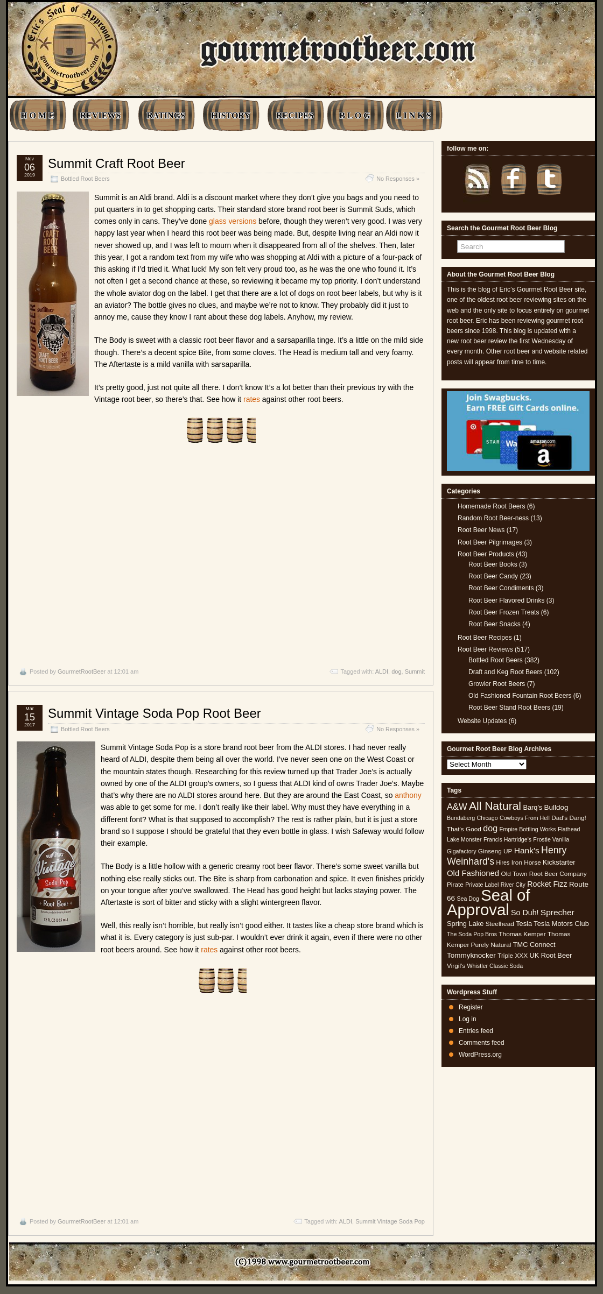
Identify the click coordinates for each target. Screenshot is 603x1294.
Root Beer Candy (493, 576)
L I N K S (413, 115)
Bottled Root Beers (85, 178)
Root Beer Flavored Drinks (506, 600)
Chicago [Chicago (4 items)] (487, 818)
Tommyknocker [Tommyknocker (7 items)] (471, 955)
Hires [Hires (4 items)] (502, 862)
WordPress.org (480, 1054)
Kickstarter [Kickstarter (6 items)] (559, 862)
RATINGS (165, 115)
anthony (408, 795)
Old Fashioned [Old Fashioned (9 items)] (473, 873)
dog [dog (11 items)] (490, 828)
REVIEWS (100, 115)
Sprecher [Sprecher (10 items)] (557, 912)
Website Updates (482, 721)
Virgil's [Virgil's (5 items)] (456, 966)
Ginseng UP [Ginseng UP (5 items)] (495, 851)
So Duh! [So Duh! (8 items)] (524, 912)
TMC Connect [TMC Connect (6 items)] (534, 945)
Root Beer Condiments (501, 588)
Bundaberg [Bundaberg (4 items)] (461, 818)
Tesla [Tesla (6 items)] (524, 924)
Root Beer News (481, 530)
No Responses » (397, 178)
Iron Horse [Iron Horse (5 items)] (526, 862)
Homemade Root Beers (491, 506)
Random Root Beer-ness (493, 518)
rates (251, 399)
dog (396, 671)
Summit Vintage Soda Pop (390, 1221)
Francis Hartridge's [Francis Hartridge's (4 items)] (507, 839)
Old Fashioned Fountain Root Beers (519, 695)
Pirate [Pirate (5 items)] (455, 884)
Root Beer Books (492, 564)
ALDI (381, 671)
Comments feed (481, 1042)
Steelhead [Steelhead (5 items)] (500, 924)
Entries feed (476, 1031)
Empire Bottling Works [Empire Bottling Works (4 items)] (527, 829)
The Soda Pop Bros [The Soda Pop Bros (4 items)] (472, 934)
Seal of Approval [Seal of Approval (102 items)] (488, 902)
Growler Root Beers (496, 684)
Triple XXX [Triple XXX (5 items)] (512, 955)
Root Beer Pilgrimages (490, 542)
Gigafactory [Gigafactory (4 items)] (461, 851)
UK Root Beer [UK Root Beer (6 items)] (550, 955)
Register (471, 1007)
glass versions (232, 221)
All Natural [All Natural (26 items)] (495, 806)
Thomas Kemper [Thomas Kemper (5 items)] (522, 934)
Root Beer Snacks (494, 624)
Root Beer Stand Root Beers (509, 707)
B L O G (354, 115)
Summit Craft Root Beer (116, 163)
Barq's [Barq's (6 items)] (532, 807)
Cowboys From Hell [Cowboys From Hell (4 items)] (525, 818)
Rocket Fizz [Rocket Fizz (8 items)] (547, 884)
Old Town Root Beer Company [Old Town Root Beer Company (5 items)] (544, 874)
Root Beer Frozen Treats (503, 612)
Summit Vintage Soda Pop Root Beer (154, 713)
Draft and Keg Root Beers (505, 672)
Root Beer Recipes (485, 637)
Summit (415, 671)
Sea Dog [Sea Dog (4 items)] (468, 898)
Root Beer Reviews (485, 649)
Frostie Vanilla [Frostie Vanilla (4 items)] (551, 839)
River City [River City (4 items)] (513, 884)
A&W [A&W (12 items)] (457, 806)
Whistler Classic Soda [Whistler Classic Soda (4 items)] (495, 966)
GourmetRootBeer (82, 671)
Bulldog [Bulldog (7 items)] (556, 807)
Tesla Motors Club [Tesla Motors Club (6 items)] (561, 924)
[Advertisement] (221, 555)
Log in (467, 1019)
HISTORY (230, 115)
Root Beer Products (486, 554)
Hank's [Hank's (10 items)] (526, 850)
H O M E (37, 115)
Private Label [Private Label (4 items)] (482, 884)
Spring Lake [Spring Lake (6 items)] (465, 924)
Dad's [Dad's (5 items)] (559, 818)
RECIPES (294, 115)
